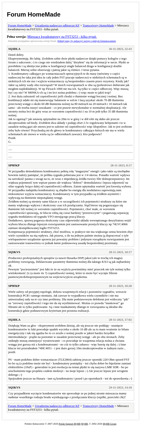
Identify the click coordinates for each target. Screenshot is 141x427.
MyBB (84, 424)
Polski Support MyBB (69, 424)
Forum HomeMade (34, 14)
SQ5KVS (14, 252)
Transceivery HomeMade (98, 25)
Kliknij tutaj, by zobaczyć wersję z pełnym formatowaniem (86, 41)
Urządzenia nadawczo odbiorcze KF (57, 25)
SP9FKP (14, 165)
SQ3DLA (14, 49)
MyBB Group (109, 424)
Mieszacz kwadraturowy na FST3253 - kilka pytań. (62, 37)
